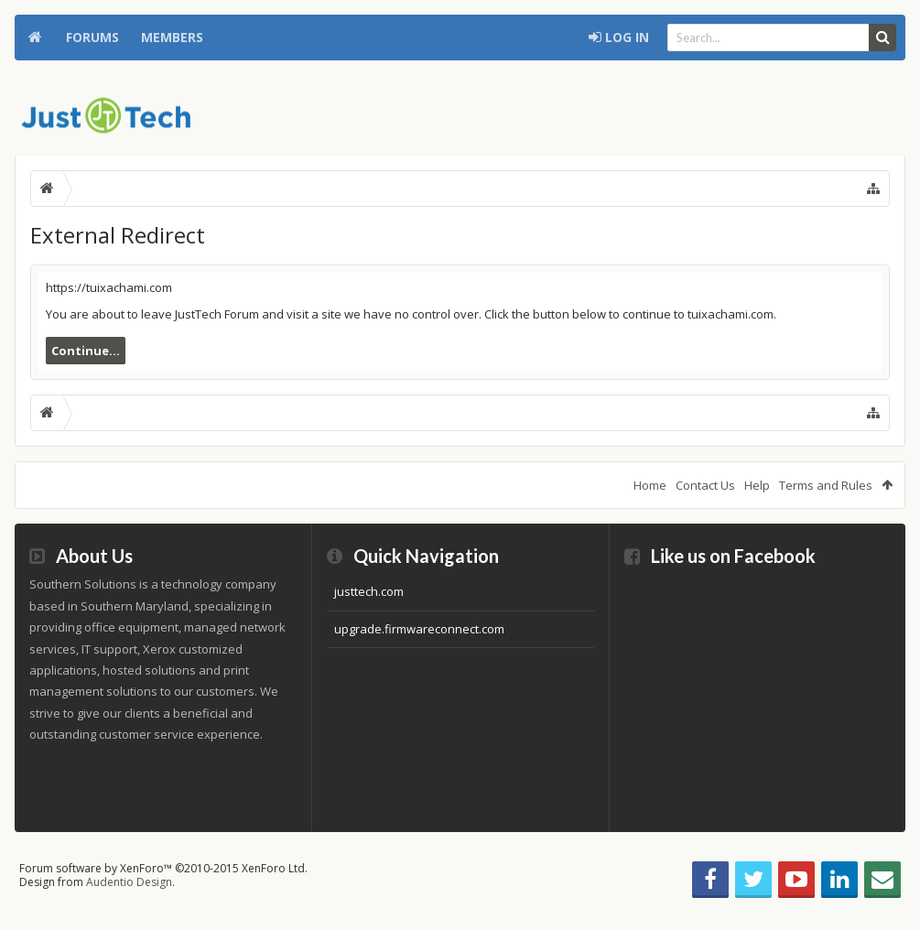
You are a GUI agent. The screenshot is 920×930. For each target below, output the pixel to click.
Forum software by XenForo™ (163, 868)
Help (757, 485)
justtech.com (369, 591)
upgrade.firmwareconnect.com (419, 629)
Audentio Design (129, 882)
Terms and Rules (825, 485)
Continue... (85, 350)
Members (172, 37)
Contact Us (705, 485)
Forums (92, 37)
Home (35, 37)
